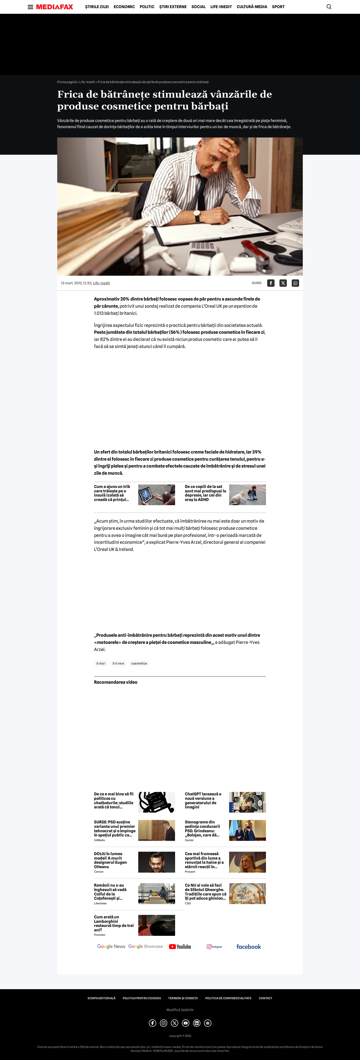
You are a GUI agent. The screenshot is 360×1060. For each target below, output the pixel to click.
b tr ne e (118, 663)
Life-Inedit (221, 7)
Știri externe (173, 7)
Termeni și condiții (183, 998)
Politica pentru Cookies (142, 998)
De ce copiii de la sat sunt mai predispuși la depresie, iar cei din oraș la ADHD (205, 493)
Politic (147, 7)
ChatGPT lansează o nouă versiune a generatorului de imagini (203, 800)
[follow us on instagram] (214, 947)
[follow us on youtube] (180, 947)
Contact (265, 998)
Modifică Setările (180, 1010)
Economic (124, 7)
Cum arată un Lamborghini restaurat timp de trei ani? (114, 923)
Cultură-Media (252, 7)
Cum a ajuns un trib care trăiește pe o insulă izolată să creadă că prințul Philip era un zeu (112, 493)
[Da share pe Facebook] (271, 283)
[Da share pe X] (283, 283)
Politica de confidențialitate (228, 998)
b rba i (101, 663)
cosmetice (139, 663)
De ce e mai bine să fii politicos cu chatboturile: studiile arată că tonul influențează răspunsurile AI (114, 800)
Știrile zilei (97, 7)
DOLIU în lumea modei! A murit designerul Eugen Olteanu (110, 860)
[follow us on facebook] (249, 947)
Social (199, 7)
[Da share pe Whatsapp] (295, 283)
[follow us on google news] (111, 947)
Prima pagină (67, 82)
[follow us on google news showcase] (145, 947)
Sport (278, 7)
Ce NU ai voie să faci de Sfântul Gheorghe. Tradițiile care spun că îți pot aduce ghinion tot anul (205, 891)
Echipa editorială (101, 998)
